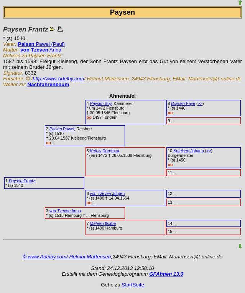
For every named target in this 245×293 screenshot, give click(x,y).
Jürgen (107, 193)
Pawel (61, 129)
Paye (183, 103)
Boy (101, 103)
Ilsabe (103, 223)
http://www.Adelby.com (58, 79)
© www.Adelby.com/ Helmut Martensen (67, 257)
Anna (40, 50)
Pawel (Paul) (41, 44)
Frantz (22, 180)
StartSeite (133, 285)
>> (200, 103)
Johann (188, 150)
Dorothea (104, 150)
